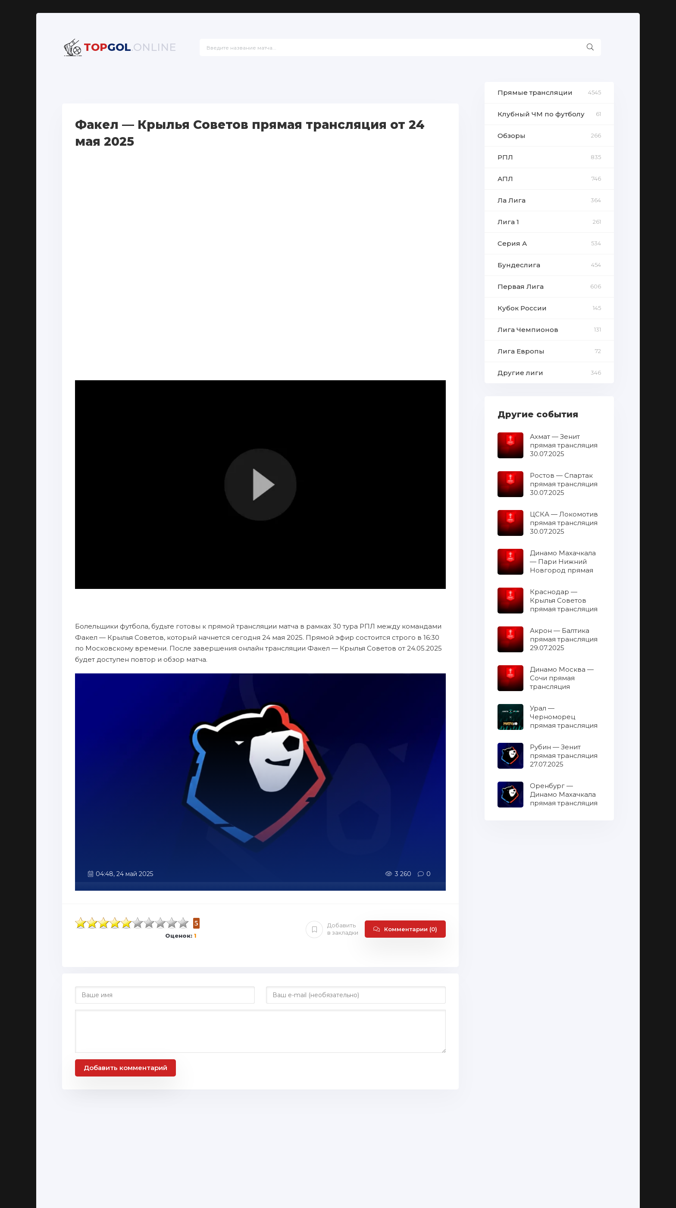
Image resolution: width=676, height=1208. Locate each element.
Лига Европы (521, 351)
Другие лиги (520, 373)
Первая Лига (521, 286)
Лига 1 (508, 222)
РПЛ (505, 157)
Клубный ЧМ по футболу (541, 114)
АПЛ (505, 179)
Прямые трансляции (535, 92)
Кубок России (522, 308)
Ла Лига (512, 200)
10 (183, 923)
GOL (130, 47)
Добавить (332, 929)
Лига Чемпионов (528, 329)
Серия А (512, 243)
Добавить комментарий (125, 1068)
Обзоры (512, 135)
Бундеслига (519, 265)
